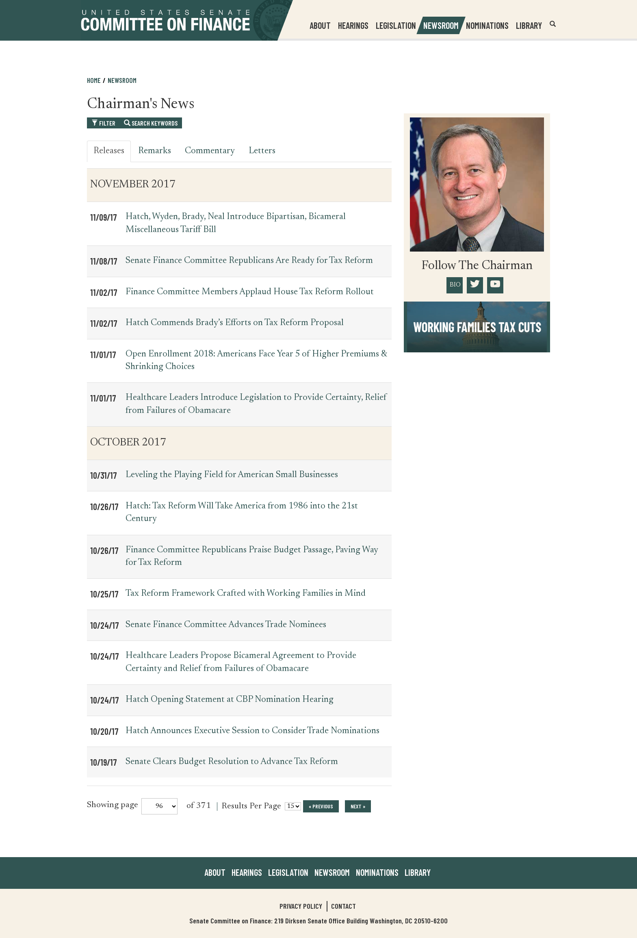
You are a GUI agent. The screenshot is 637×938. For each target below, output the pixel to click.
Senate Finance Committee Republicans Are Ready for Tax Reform (249, 260)
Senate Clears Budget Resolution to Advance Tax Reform (232, 762)
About (214, 872)
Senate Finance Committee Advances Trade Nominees (226, 625)
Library (529, 25)
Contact (343, 905)
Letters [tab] (262, 151)
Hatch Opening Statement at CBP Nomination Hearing (230, 699)
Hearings (353, 25)
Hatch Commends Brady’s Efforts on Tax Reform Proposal (235, 323)
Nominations (487, 25)
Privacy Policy (301, 905)
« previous (321, 806)
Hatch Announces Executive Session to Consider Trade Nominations (252, 731)
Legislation (396, 25)
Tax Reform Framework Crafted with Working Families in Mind (246, 593)
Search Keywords (151, 123)
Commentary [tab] (210, 151)
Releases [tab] (108, 151)
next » (358, 806)
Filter (103, 123)
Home (94, 80)
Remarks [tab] (154, 151)
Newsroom (122, 80)
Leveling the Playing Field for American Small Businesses (232, 475)
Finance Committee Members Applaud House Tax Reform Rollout (250, 292)
